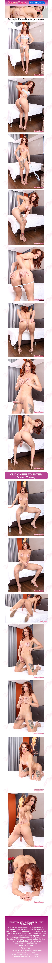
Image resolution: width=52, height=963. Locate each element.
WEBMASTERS (26, 924)
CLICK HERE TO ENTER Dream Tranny (26, 476)
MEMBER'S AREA (15, 922)
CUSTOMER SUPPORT (34, 922)
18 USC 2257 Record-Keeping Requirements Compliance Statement (25, 951)
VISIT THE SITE (37, 3)
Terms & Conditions (26, 946)
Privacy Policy (26, 948)
